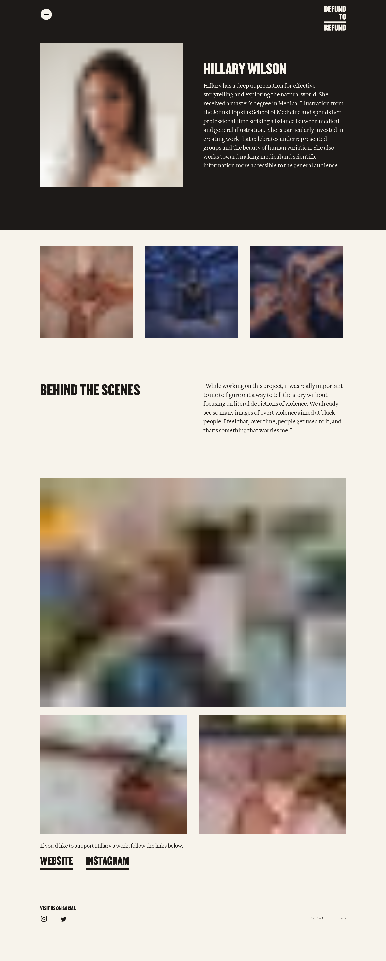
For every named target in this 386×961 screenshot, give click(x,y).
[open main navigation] (46, 14)
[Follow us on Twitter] (63, 920)
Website (56, 860)
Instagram (107, 860)
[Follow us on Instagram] (44, 920)
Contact (317, 918)
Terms (341, 918)
